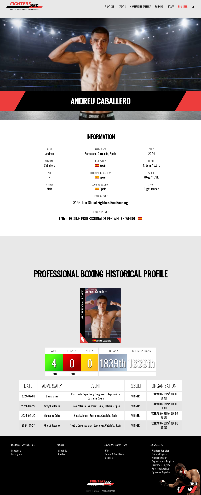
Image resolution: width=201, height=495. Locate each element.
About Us (62, 450)
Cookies (109, 457)
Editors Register (160, 454)
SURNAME (49, 161)
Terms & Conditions (114, 454)
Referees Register (161, 468)
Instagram (16, 454)
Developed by (100, 491)
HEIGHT (151, 161)
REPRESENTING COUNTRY (100, 173)
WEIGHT (151, 173)
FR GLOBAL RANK (100, 196)
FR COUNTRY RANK (100, 212)
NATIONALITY (100, 161)
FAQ (106, 450)
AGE (49, 173)
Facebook (16, 450)
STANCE (151, 184)
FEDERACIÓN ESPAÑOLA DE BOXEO (164, 396)
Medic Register (159, 457)
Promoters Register (161, 465)
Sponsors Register (161, 472)
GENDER (49, 184)
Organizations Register (163, 461)
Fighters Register (160, 450)
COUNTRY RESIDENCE (100, 184)
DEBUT (151, 149)
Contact (62, 454)
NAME (49, 149)
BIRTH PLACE (100, 149)
